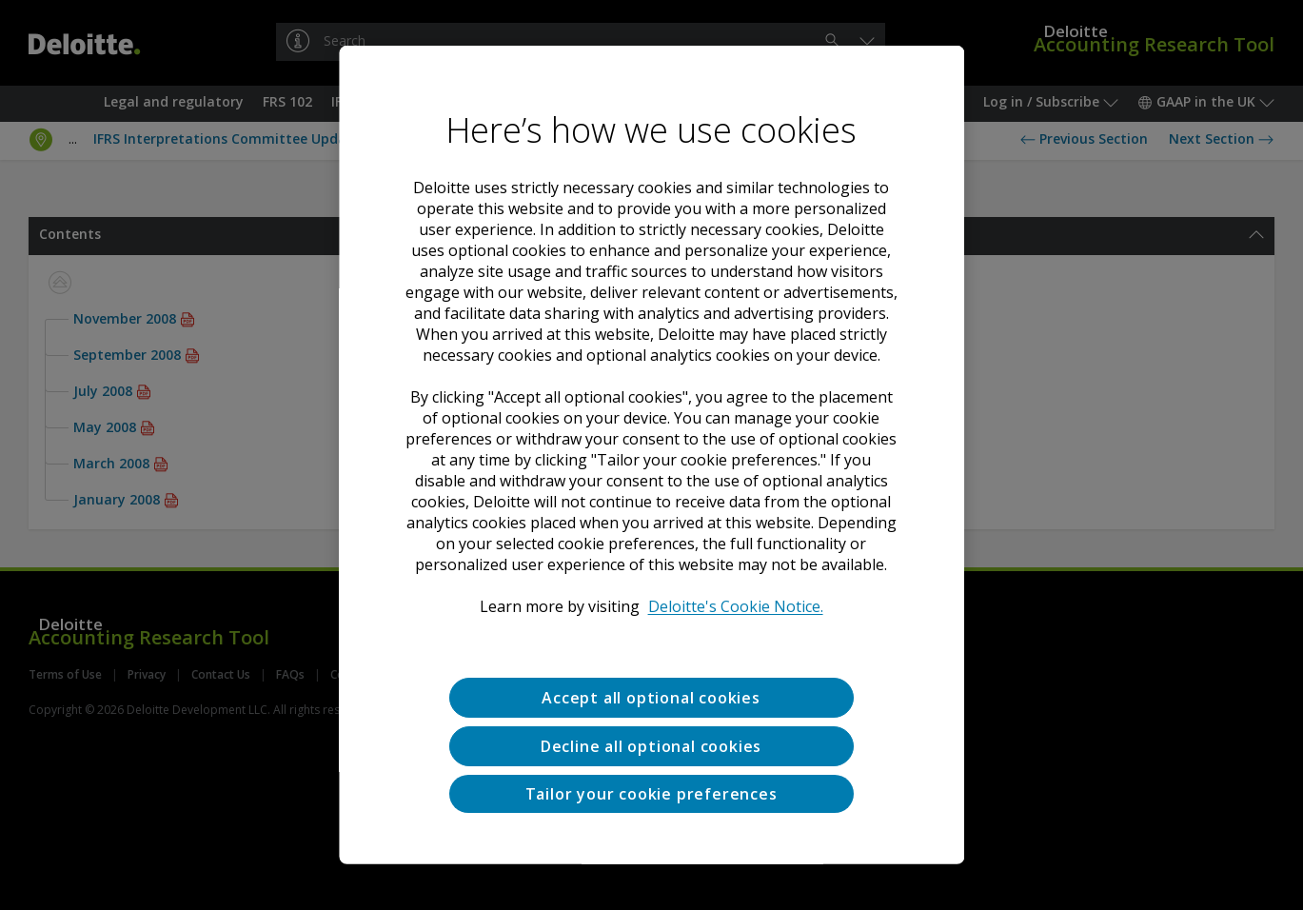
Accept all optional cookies (652, 697)
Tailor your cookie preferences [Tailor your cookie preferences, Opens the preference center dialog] (651, 792)
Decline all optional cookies (651, 746)
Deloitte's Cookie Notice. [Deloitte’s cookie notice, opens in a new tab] (735, 606)
